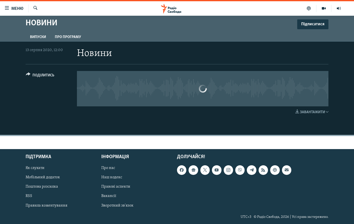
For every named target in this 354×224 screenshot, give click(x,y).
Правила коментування (46, 206)
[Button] (40, 76)
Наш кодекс (111, 177)
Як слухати (35, 168)
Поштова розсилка (42, 187)
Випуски (38, 37)
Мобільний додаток (43, 177)
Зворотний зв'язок (117, 206)
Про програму (68, 37)
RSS (29, 196)
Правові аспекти (115, 187)
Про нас (108, 168)
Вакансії (108, 196)
